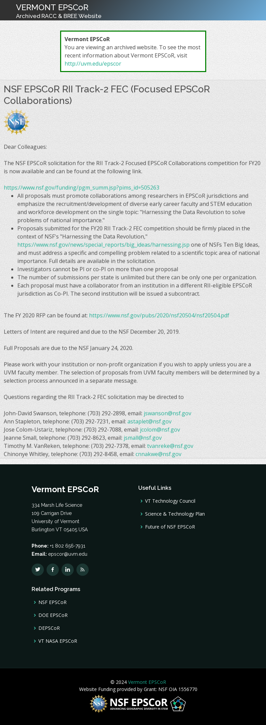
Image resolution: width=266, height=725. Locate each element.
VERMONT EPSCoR (59, 10)
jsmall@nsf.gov (143, 440)
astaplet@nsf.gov (149, 424)
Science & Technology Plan (175, 514)
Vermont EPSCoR (146, 682)
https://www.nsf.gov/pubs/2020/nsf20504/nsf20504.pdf (159, 318)
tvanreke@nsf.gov (170, 448)
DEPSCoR (49, 628)
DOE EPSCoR (53, 615)
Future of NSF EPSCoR (170, 526)
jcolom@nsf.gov (160, 432)
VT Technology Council (170, 501)
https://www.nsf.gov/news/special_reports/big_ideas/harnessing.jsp (103, 247)
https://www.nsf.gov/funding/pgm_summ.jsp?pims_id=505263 (81, 190)
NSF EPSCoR (52, 602)
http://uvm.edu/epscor (93, 63)
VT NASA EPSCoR (57, 641)
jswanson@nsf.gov (167, 415)
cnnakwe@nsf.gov (158, 456)
